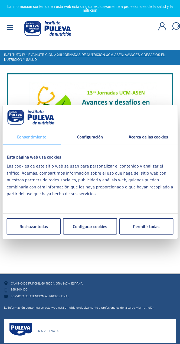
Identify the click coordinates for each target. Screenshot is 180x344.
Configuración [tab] (90, 136)
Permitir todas (146, 226)
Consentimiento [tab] (31, 136)
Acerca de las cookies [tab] (148, 136)
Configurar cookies (90, 226)
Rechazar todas (33, 226)
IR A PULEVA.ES (48, 328)
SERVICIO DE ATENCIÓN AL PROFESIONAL (40, 293)
